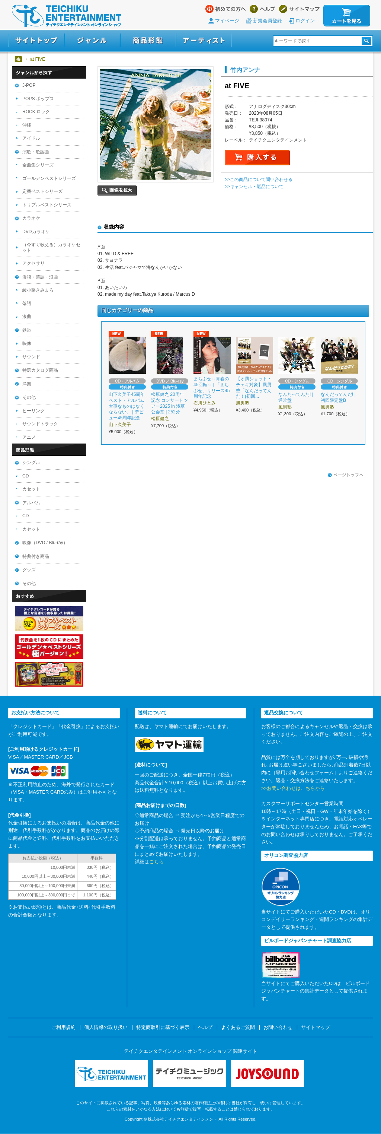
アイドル (31, 138)
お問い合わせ (277, 1027)
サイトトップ (36, 40)
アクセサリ (33, 263)
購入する (257, 157)
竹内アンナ (245, 69)
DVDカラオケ (36, 231)
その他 (29, 397)
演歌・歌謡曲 (35, 152)
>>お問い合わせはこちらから (293, 788)
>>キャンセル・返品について (254, 186)
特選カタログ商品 (40, 370)
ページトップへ (346, 475)
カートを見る (346, 15)
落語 (26, 303)
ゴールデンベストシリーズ (49, 178)
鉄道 (26, 330)
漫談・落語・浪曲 (40, 277)
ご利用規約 (63, 1027)
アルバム (31, 502)
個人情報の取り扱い (106, 1027)
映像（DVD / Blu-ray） (45, 542)
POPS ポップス (38, 98)
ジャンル (92, 40)
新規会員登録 (267, 20)
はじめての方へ (225, 9)
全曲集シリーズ (38, 165)
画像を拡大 (117, 190)
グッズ (29, 569)
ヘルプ (262, 9)
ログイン (305, 20)
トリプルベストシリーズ (46, 204)
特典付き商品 (35, 556)
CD (25, 476)
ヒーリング (33, 410)
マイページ (227, 20)
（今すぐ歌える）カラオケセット (51, 247)
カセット (31, 489)
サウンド (31, 356)
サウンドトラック (40, 423)
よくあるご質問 (238, 1027)
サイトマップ (299, 9)
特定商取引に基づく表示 (162, 1027)
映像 (26, 343)
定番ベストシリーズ (42, 191)
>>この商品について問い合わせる (258, 179)
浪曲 (26, 316)
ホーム (19, 59)
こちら (156, 861)
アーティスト (204, 40)
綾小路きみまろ (38, 290)
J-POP (29, 85)
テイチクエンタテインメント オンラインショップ (66, 15)
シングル (31, 462)
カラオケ (31, 218)
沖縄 (26, 125)
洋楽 (26, 384)
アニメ (29, 437)
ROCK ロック (36, 111)
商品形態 (148, 40)
